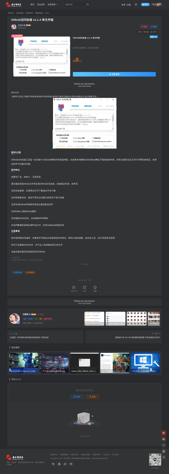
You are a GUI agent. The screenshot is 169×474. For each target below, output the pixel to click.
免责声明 (96, 455)
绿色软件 (29, 13)
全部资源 (53, 4)
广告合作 (105, 455)
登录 (123, 5)
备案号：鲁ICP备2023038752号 (97, 458)
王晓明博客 (64, 455)
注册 (129, 5)
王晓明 (20, 25)
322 (30, 319)
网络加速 (39, 13)
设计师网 (67, 458)
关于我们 (115, 455)
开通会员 (157, 4)
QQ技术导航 (85, 455)
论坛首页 (41, 4)
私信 (154, 27)
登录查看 (114, 74)
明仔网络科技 (77, 458)
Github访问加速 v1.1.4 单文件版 (32, 19)
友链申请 (53, 455)
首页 (32, 4)
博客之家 (74, 455)
